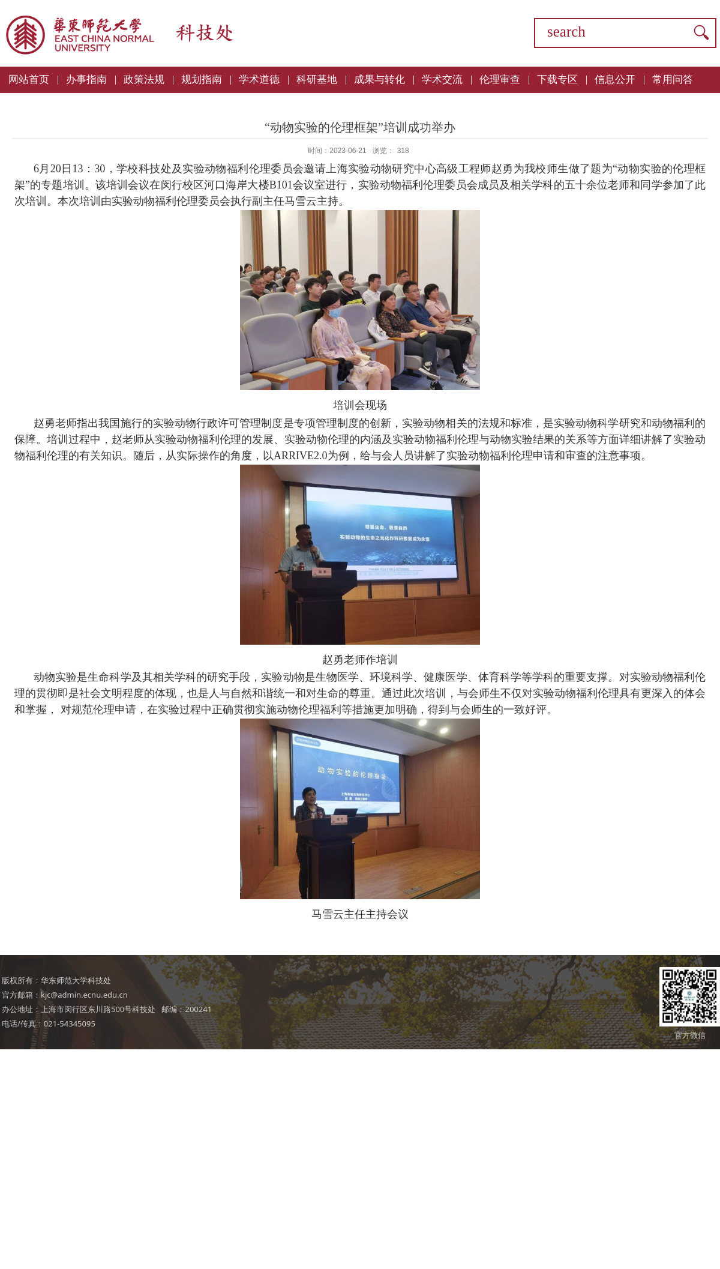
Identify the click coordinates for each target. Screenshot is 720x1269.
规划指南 (201, 79)
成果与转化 (379, 79)
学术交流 (442, 79)
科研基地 (316, 79)
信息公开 (615, 79)
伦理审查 (499, 79)
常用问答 (672, 79)
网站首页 (28, 79)
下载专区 (557, 79)
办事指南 (86, 79)
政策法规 (144, 79)
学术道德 (259, 79)
